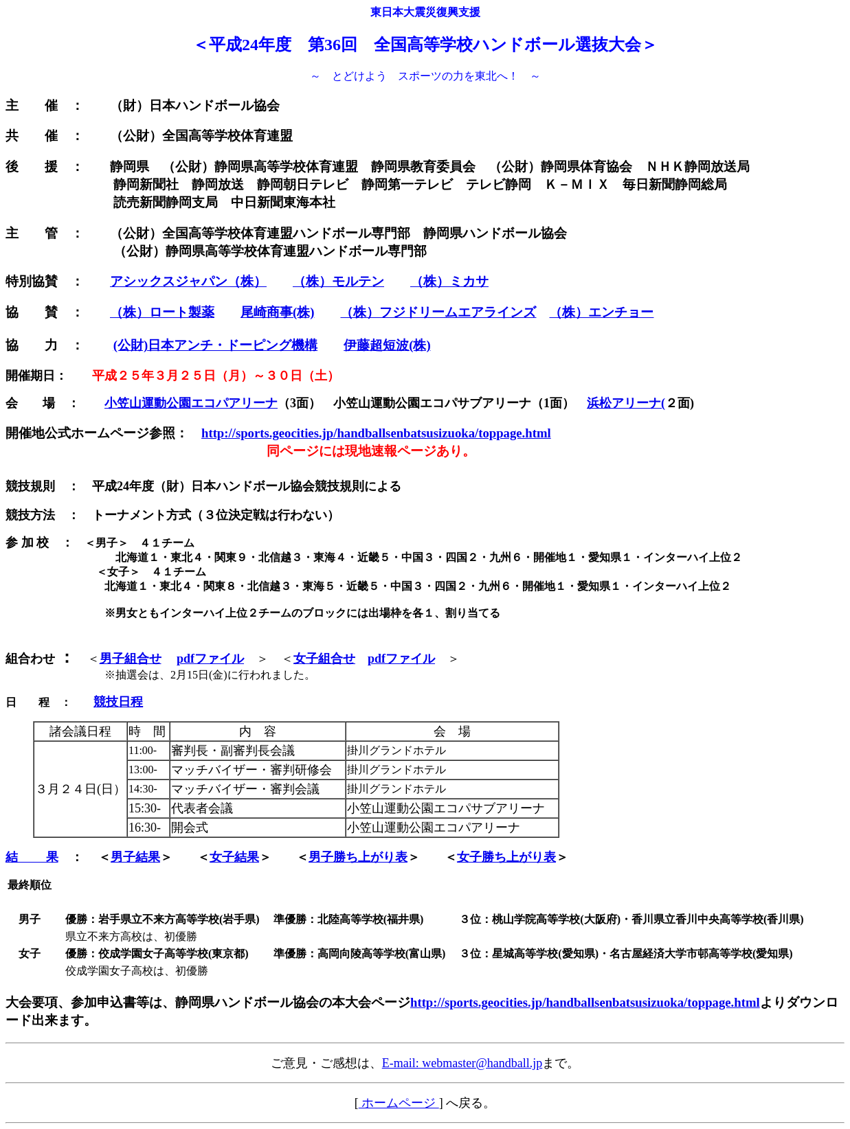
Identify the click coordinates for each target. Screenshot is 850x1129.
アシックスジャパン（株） (188, 281)
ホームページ (399, 1103)
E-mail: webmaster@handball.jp (462, 1063)
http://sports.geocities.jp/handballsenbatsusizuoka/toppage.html (376, 433)
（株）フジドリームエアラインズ (438, 312)
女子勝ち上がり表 (506, 857)
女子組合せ (324, 658)
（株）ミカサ (449, 281)
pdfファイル (210, 658)
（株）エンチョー (601, 312)
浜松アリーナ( (626, 403)
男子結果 (135, 857)
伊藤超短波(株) (387, 345)
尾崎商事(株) (277, 312)
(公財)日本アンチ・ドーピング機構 (215, 345)
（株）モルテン (338, 281)
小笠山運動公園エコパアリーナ (191, 403)
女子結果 (234, 857)
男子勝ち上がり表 (358, 857)
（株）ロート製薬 (162, 312)
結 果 (31, 857)
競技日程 (118, 702)
